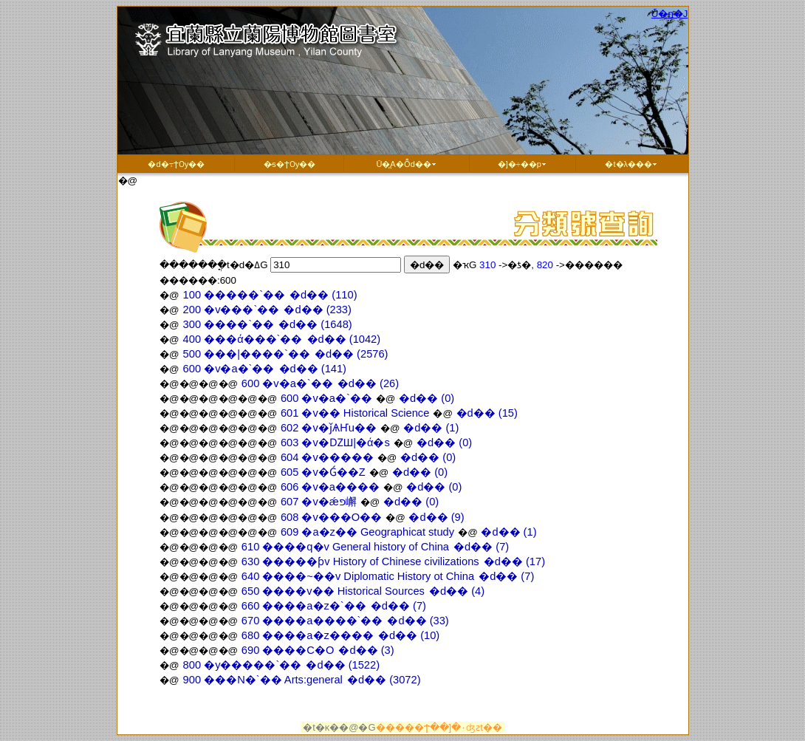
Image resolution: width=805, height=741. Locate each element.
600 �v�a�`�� (229, 369)
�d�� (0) (426, 398)
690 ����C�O (290, 650)
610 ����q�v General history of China (347, 547)
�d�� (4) (456, 591)
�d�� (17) (514, 561)
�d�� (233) (317, 309)
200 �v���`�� (231, 309)
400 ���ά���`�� (243, 339)
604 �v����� (329, 457)
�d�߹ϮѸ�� (176, 164)
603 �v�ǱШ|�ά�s (337, 442)
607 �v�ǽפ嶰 (320, 502)
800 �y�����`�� (242, 665)
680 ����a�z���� (309, 635)
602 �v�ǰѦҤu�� (330, 428)
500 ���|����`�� (246, 354)
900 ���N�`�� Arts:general (263, 680)
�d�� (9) (436, 517)
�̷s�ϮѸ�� (289, 164)
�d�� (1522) (343, 665)
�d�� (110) (323, 295)
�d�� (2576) (351, 354)
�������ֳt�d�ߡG (214, 264)
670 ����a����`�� (314, 620)
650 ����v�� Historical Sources (335, 591)
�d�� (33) (417, 620)
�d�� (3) (366, 650)
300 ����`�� (229, 324)
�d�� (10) (408, 635)
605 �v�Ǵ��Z (325, 472)
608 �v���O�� (333, 517)
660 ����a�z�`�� (305, 606)
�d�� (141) (312, 369)
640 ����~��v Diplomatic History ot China (359, 576)
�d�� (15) (487, 413)
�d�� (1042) (344, 339)
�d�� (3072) (384, 680)
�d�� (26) (368, 383)
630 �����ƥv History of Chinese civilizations (362, 561)
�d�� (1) (431, 428)
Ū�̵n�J (669, 13)
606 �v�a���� (332, 487)
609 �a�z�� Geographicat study (369, 532)
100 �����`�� (234, 295)
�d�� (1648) (315, 324)
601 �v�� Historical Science (356, 413)
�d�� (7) (481, 547)
